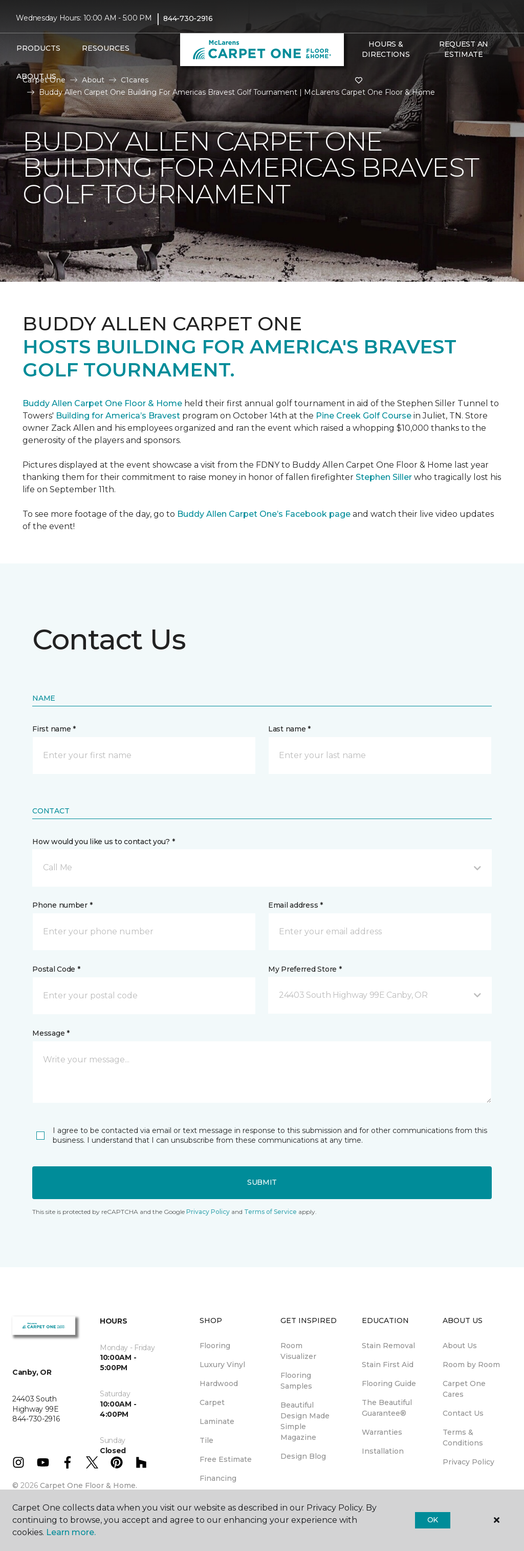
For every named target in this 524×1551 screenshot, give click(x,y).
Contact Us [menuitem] (463, 1413)
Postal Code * (56, 969)
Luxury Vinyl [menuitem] (222, 1364)
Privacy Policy (208, 1211)
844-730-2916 (188, 18)
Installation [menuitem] (383, 1451)
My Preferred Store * (304, 969)
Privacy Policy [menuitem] (468, 1461)
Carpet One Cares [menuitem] (464, 1389)
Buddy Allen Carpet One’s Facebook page (264, 514)
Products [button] (38, 48)
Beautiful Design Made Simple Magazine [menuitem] (305, 1421)
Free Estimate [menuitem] (226, 1459)
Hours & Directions (385, 49)
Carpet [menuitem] (212, 1402)
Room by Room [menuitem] (471, 1364)
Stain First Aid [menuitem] (387, 1364)
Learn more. (71, 1532)
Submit (262, 1182)
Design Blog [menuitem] (303, 1456)
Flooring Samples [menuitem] (296, 1381)
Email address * (295, 905)
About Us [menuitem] (460, 1345)
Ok (432, 1519)
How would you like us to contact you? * (103, 841)
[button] (262, 867)
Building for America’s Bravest (118, 416)
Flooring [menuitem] (215, 1345)
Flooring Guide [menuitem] (389, 1383)
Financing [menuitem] (218, 1478)
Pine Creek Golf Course (363, 416)
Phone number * (62, 905)
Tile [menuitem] (206, 1440)
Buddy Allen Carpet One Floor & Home (102, 403)
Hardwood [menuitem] (219, 1383)
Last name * (289, 728)
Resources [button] (105, 48)
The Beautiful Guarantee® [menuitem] (387, 1408)
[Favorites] (358, 81)
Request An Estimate (463, 49)
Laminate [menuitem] (217, 1421)
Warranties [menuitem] (382, 1432)
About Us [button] (36, 76)
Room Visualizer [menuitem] (298, 1351)
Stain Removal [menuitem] (388, 1345)
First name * (54, 728)
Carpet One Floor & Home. (88, 1485)
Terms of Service (270, 1211)
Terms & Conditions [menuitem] (463, 1438)
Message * (50, 1033)
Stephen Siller (384, 477)
